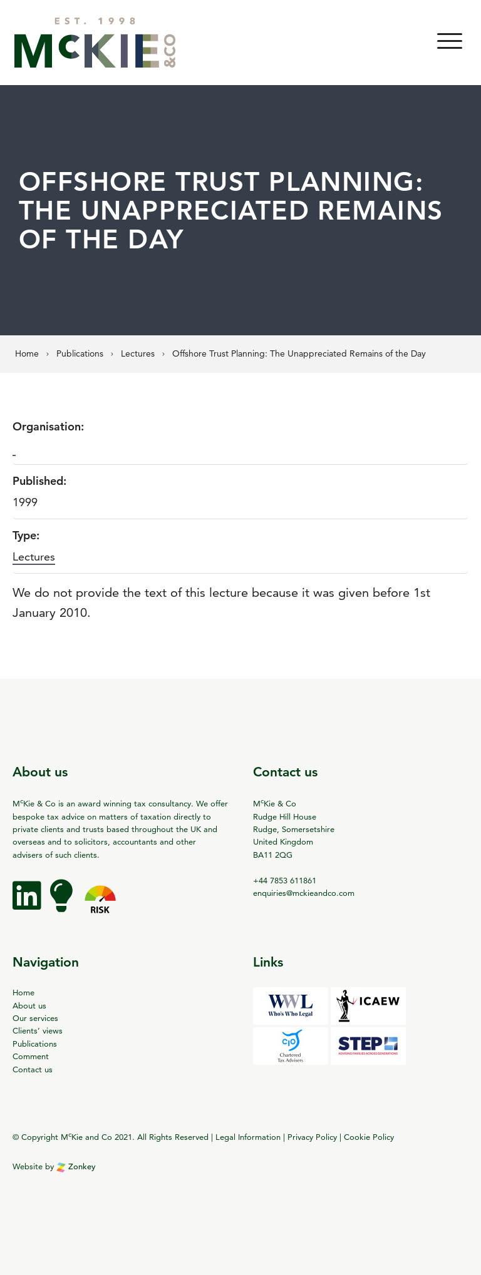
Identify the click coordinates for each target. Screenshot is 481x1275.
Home (23, 992)
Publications (35, 1044)
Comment (31, 1056)
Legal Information (248, 1137)
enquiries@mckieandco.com (303, 893)
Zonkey (76, 1166)
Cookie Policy (369, 1137)
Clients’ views (38, 1030)
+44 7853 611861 (284, 880)
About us (29, 1005)
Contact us (33, 1069)
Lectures (34, 556)
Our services (35, 1018)
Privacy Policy (312, 1137)
